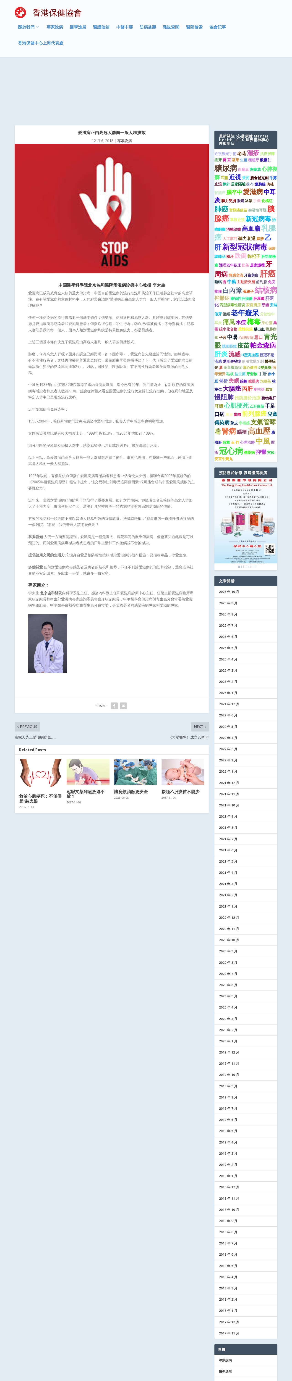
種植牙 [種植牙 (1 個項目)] (253, 103)
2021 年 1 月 (228, 850)
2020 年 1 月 (228, 985)
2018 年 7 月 (228, 1187)
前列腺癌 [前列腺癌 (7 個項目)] (254, 357)
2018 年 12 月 (229, 1131)
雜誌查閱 (171, 30)
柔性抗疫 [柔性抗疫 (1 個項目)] (245, 273)
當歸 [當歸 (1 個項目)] (237, 358)
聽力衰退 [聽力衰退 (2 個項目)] (247, 182)
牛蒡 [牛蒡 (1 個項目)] (273, 121)
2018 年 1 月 (228, 1254)
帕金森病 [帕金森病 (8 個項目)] (263, 289)
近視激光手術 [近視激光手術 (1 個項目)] (225, 97)
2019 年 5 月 (228, 1075)
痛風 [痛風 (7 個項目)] (229, 265)
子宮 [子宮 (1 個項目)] (222, 281)
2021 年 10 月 (229, 749)
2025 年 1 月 (228, 637)
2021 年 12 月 (229, 726)
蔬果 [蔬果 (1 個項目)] (235, 103)
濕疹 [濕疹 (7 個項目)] (253, 96)
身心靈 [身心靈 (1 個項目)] (266, 266)
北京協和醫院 (51, 536)
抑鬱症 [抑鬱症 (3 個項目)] (221, 242)
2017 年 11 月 (229, 1277)
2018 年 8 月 (228, 1176)
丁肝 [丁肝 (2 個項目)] (262, 317)
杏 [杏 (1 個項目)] (224, 225)
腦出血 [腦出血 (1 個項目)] (259, 273)
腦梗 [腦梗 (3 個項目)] (242, 375)
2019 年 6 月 (228, 1063)
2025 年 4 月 (228, 603)
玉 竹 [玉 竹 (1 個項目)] (235, 386)
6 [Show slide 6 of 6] (256, 511)
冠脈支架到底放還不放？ (86, 738)
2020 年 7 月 (228, 918)
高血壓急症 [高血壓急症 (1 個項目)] (233, 311)
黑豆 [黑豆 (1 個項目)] (229, 358)
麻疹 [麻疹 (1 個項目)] (260, 182)
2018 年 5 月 (228, 1210)
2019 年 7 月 (228, 1052)
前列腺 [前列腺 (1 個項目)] (261, 225)
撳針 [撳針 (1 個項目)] (226, 128)
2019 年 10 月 (229, 1019)
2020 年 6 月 (228, 929)
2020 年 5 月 (228, 940)
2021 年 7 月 (228, 783)
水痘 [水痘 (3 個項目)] (241, 266)
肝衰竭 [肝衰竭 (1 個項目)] (258, 242)
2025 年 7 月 (228, 569)
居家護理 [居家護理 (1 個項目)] (257, 209)
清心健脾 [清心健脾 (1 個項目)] (250, 311)
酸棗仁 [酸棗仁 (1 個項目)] (265, 103)
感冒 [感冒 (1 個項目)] (269, 333)
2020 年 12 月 (229, 861)
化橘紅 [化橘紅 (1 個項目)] (266, 144)
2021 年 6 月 (228, 794)
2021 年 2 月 (228, 839)
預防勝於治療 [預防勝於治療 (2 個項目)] (248, 341)
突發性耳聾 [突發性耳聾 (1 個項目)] (257, 154)
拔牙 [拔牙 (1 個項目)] (218, 103)
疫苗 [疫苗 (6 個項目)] (243, 289)
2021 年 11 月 (229, 738)
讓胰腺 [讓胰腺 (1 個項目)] (260, 128)
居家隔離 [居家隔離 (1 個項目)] (238, 128)
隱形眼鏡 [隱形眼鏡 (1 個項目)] (229, 290)
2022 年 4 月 (228, 682)
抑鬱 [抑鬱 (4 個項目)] (261, 395)
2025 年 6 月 (228, 580)
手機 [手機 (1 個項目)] (257, 144)
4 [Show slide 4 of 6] (249, 511)
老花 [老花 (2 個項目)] (241, 97)
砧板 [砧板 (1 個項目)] (230, 317)
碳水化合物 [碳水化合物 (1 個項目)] (228, 273)
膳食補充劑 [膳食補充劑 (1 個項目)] (259, 121)
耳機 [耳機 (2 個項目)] (218, 350)
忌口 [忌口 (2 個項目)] (258, 281)
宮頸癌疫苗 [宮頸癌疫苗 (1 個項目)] (238, 154)
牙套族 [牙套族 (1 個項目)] (251, 317)
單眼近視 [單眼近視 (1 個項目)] (237, 163)
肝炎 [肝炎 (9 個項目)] (221, 297)
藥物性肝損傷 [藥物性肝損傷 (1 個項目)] (241, 242)
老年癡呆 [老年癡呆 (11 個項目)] (245, 256)
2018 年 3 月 (228, 1232)
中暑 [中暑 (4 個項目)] (232, 281)
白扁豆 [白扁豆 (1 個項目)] (243, 113)
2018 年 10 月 (229, 1153)
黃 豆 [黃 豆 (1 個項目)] (227, 103)
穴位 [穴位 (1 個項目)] (270, 396)
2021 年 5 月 (228, 805)
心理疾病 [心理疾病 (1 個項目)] (246, 281)
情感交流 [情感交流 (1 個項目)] (236, 219)
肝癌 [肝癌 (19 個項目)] (268, 217)
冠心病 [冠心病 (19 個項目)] (231, 394)
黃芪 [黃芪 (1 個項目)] (245, 121)
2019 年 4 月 (228, 1086)
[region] (245, 468)
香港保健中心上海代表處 (40, 46)
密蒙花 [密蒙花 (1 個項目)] (255, 113)
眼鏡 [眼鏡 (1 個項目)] (240, 144)
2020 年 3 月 (228, 962)
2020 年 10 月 (229, 884)
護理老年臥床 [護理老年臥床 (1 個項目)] (230, 209)
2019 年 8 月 (228, 1041)
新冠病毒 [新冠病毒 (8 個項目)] (258, 162)
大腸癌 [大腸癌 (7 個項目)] (232, 332)
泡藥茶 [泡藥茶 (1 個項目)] (265, 325)
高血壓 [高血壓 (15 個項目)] (259, 375)
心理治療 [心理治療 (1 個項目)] (247, 386)
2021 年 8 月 (228, 771)
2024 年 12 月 (229, 648)
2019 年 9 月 (228, 1030)
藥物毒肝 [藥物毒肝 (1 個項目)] (268, 341)
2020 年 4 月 (228, 951)
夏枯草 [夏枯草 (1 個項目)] (258, 333)
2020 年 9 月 (228, 895)
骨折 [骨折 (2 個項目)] (223, 325)
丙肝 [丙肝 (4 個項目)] (247, 332)
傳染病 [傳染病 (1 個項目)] (249, 396)
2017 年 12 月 (229, 1266)
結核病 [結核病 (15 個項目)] (266, 234)
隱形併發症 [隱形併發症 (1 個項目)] (232, 305)
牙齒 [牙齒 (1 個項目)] (265, 248)
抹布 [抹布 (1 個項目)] (250, 128)
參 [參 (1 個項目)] (221, 311)
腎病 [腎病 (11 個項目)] (229, 375)
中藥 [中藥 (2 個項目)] (231, 225)
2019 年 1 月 (228, 1120)
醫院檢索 (194, 30)
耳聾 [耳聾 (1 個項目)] (224, 121)
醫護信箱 (101, 30)
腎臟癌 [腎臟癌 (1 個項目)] (219, 136)
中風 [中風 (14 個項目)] (263, 385)
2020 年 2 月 (228, 974)
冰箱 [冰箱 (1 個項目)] (248, 144)
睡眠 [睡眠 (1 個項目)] (218, 225)
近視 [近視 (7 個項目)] (235, 121)
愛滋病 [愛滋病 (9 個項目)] (253, 135)
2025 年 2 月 (228, 625)
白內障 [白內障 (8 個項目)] (232, 234)
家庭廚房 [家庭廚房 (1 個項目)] (253, 248)
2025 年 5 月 (228, 592)
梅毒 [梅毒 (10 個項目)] (254, 265)
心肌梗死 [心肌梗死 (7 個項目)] (236, 349)
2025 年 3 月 (228, 614)
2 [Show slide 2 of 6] (242, 511)
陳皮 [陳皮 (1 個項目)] (234, 367)
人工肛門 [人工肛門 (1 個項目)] (230, 182)
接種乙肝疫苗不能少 (181, 735)
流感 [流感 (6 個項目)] (234, 298)
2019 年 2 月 (228, 1108)
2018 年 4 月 (228, 1221)
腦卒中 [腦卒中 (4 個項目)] (234, 136)
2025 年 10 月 (229, 535)
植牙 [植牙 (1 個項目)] (230, 200)
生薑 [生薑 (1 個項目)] (243, 103)
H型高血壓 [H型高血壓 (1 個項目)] (250, 298)
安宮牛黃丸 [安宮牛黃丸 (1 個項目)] (223, 402)
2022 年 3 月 (228, 693)
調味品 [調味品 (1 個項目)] (219, 200)
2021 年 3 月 (228, 828)
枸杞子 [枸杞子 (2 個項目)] (253, 200)
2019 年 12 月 (229, 996)
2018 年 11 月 (229, 1142)
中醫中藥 (124, 30)
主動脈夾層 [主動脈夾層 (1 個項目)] (246, 225)
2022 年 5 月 (228, 670)
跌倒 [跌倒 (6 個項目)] (240, 199)
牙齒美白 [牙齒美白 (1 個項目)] (251, 219)
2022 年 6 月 (228, 659)
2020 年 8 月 (228, 906)
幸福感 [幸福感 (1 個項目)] (244, 367)
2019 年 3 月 (228, 1097)
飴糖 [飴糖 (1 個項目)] (243, 325)
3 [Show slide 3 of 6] (246, 511)
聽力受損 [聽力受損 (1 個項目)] (228, 144)
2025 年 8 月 (228, 558)
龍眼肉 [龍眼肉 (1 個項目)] (253, 325)
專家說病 (55, 30)
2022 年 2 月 (228, 704)
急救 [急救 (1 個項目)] (226, 386)
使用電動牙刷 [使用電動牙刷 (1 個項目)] (253, 305)
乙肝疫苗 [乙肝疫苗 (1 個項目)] (257, 350)
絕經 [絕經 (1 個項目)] (226, 258)
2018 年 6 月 (228, 1198)
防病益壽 (148, 30)
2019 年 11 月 (229, 1007)
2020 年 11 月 (229, 873)
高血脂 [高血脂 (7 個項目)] (251, 172)
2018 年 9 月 (228, 1165)
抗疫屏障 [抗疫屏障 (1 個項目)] (267, 97)
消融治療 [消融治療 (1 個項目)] (233, 173)
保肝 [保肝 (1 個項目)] (272, 192)
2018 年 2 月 (228, 1243)
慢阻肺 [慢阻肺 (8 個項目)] (224, 340)
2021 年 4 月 (228, 816)
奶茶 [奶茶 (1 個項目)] (245, 209)
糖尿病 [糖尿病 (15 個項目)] (225, 112)
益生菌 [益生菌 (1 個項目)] (240, 317)
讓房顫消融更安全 (131, 735)
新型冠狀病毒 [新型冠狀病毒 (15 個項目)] (244, 191)
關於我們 (26, 30)
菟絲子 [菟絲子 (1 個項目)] (248, 235)
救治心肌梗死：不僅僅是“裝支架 (40, 742)
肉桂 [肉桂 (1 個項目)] (270, 128)
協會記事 (217, 30)
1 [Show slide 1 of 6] (239, 511)
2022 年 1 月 (228, 715)
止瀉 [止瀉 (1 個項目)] (218, 128)
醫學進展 (78, 30)
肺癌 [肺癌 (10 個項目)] (221, 153)
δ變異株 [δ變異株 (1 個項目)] (264, 311)
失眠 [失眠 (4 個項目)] (234, 324)
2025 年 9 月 (228, 547)
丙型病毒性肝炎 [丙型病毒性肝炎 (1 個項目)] (232, 248)
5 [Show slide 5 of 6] (253, 511)
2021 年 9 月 (228, 760)
